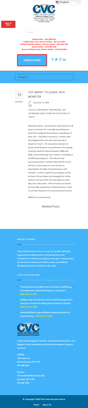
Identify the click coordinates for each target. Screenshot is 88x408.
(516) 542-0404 (60, 49)
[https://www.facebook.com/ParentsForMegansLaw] (53, 59)
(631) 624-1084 (62, 44)
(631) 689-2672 (50, 39)
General (32, 109)
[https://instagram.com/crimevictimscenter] (61, 59)
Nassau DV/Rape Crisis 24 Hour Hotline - (38, 49)
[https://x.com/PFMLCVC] (56, 59)
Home (36, 404)
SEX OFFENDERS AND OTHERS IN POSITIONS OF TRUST (49, 113)
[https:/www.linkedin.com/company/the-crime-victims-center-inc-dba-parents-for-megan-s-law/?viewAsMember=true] (65, 59)
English (62, 2)
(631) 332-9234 (59, 42)
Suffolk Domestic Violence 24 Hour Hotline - (38, 44)
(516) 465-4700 (50, 47)
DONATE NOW (32, 60)
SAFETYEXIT (8, 24)
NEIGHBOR (42, 109)
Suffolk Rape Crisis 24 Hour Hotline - (38, 42)
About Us (47, 404)
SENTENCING (55, 109)
